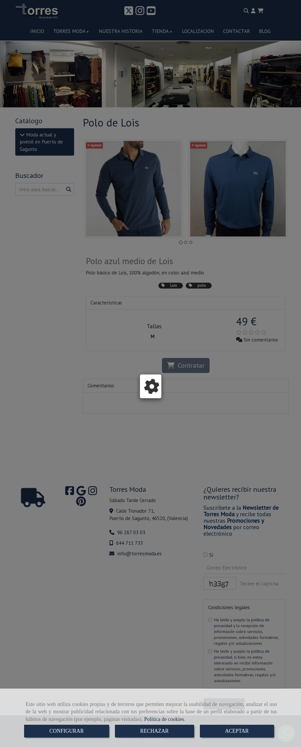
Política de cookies (164, 719)
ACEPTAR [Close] (237, 731)
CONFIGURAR (66, 731)
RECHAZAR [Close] (154, 731)
